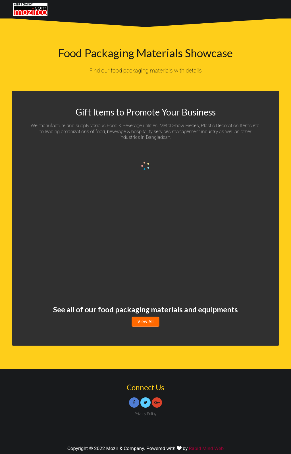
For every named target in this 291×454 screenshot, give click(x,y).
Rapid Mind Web (206, 448)
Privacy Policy (146, 414)
